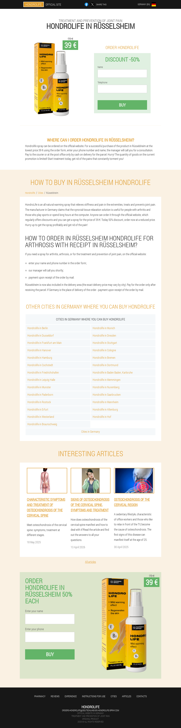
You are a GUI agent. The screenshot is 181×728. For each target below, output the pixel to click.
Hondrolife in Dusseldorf (40, 335)
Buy (122, 105)
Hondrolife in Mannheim (105, 402)
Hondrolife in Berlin (37, 328)
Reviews (55, 696)
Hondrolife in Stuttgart (105, 343)
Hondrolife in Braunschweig (42, 424)
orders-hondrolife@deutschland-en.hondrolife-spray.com (90, 710)
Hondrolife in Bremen (104, 357)
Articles (126, 696)
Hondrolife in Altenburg (105, 409)
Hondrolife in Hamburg (39, 357)
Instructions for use (93, 696)
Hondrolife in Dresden (104, 335)
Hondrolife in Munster (39, 387)
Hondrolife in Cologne (104, 350)
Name (100, 67)
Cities (114, 696)
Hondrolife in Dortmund (105, 365)
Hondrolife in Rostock (39, 402)
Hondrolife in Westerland (40, 417)
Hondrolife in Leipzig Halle (41, 380)
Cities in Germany (90, 431)
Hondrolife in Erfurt (37, 409)
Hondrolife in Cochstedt (40, 365)
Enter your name (34, 611)
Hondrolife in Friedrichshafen (43, 372)
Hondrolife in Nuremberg (106, 387)
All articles (90, 562)
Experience (71, 696)
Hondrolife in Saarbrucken (107, 394)
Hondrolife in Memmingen (107, 380)
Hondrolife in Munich (104, 328)
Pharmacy (39, 696)
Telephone (102, 82)
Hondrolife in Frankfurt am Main (44, 343)
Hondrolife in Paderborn (40, 394)
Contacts (141, 696)
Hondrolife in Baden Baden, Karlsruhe (113, 372)
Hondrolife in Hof (102, 417)
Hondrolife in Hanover (39, 350)
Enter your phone (34, 629)
